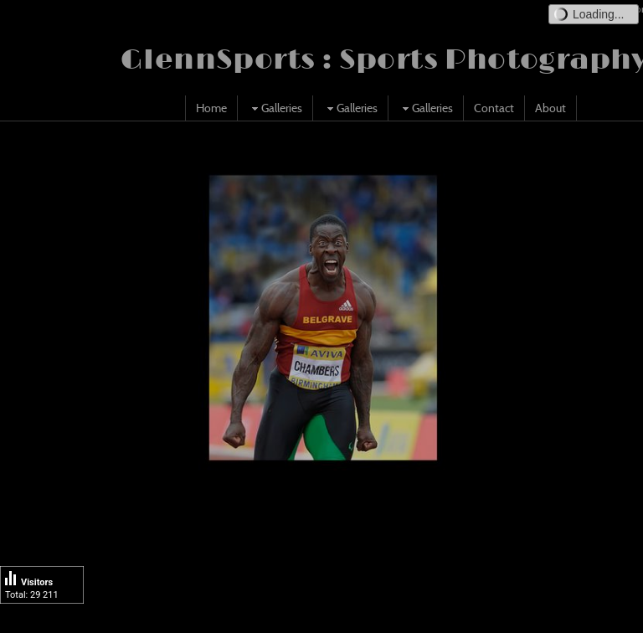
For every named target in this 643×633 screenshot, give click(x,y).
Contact (494, 108)
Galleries (275, 108)
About (550, 108)
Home (211, 108)
